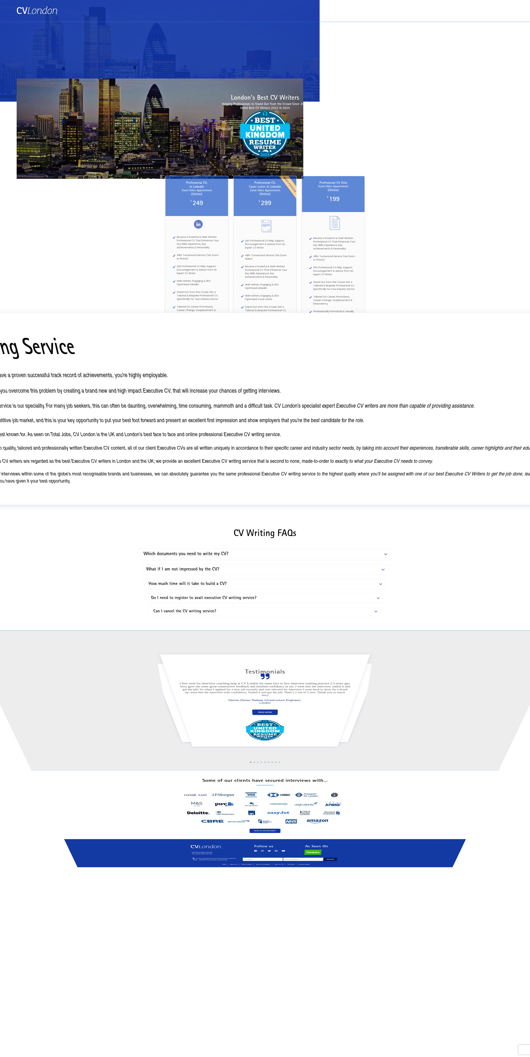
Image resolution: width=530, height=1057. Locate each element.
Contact (506, 8)
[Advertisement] (265, 47)
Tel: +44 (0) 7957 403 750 (496, 15)
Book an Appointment (460, 8)
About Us (488, 8)
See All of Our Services (265, 396)
